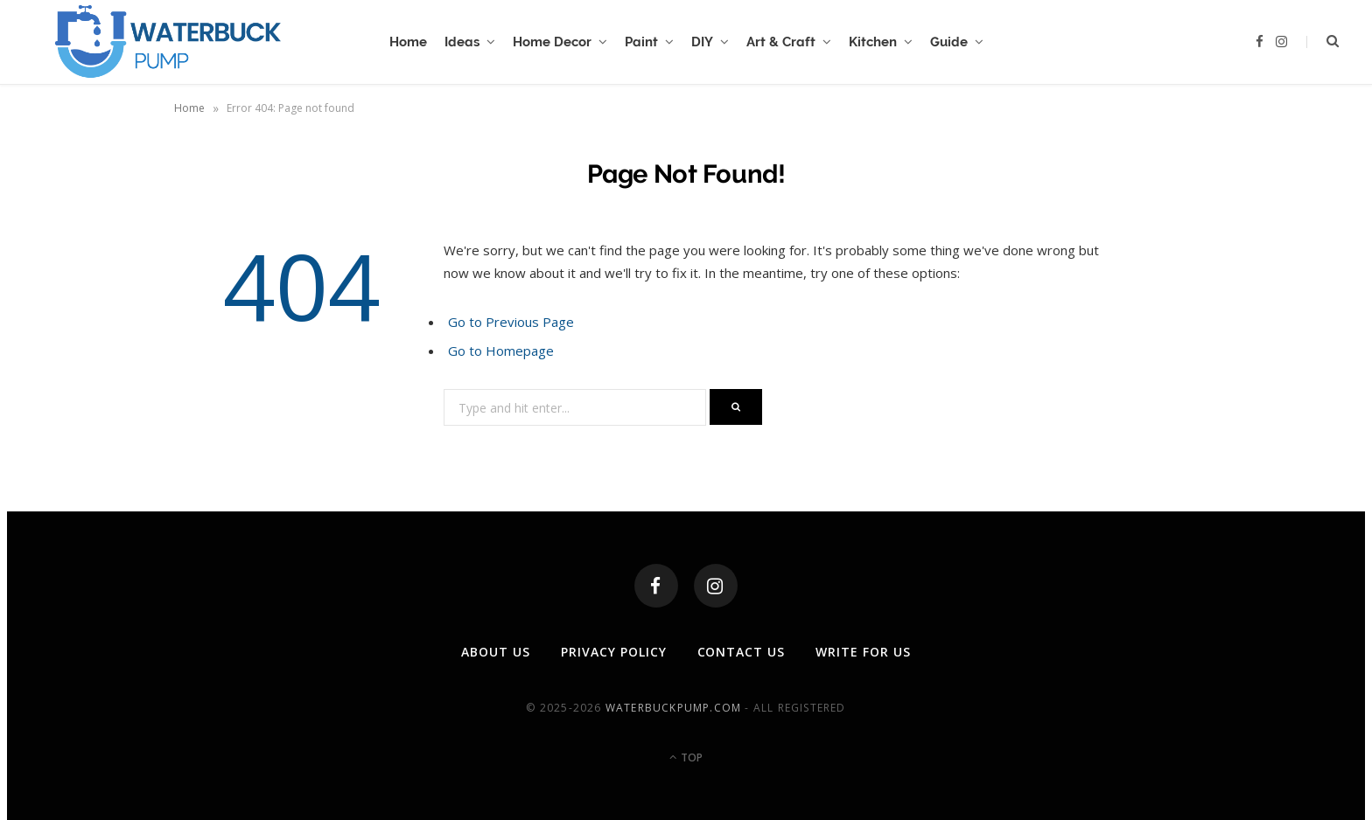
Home (408, 42)
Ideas (462, 42)
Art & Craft (781, 42)
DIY (702, 42)
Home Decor (552, 42)
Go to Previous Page (511, 321)
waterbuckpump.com (673, 707)
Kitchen (873, 42)
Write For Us (863, 651)
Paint (641, 42)
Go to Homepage (501, 350)
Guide (949, 42)
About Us (495, 651)
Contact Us (741, 651)
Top (686, 757)
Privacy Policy (614, 651)
